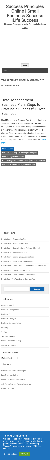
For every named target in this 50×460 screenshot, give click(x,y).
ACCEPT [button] (24, 454)
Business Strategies (8, 319)
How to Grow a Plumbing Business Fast (16, 270)
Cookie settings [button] (10, 454)
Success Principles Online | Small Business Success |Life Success (25, 13)
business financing (9, 153)
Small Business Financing (11, 341)
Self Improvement (8, 336)
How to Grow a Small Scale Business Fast (17, 261)
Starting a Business (8, 345)
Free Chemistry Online (9, 375)
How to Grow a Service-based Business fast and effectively (23, 266)
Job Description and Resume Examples (16, 384)
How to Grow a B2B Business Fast (14, 252)
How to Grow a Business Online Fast (15, 244)
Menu (25, 65)
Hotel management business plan (15, 161)
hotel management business (13, 157)
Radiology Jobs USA (9, 388)
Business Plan (7, 149)
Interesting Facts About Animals (13, 379)
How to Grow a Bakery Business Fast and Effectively (20, 248)
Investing (4, 327)
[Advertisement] (25, 44)
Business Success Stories (11, 323)
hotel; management (37, 161)
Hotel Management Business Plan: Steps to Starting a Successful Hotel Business (23, 107)
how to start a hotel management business (18, 164)
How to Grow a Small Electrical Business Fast (18, 275)
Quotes (4, 332)
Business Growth (7, 305)
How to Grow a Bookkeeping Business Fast (17, 257)
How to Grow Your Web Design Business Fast (18, 279)
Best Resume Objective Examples (14, 371)
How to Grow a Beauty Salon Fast (13, 239)
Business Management (10, 310)
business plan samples (28, 153)
